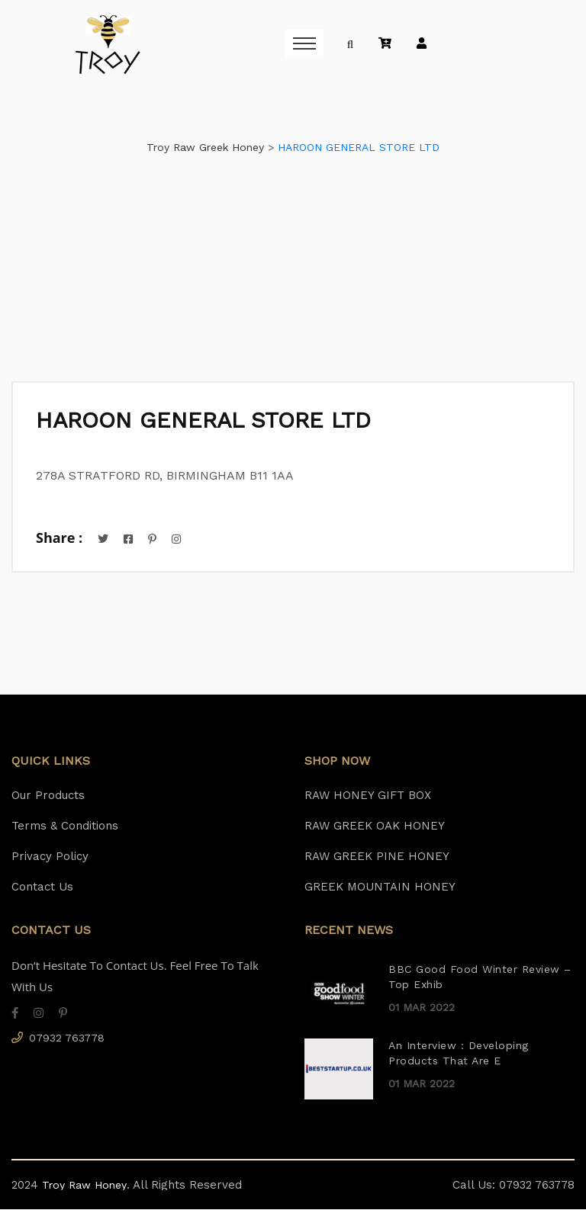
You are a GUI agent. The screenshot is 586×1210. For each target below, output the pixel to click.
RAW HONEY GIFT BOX (367, 796)
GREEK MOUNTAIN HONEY (380, 887)
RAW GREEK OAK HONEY (374, 826)
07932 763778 (67, 1038)
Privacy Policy (50, 857)
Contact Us (42, 887)
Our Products (48, 796)
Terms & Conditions (64, 826)
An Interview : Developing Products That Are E (458, 1053)
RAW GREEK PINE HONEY (376, 857)
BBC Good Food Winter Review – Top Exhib (480, 977)
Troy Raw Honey (82, 1186)
